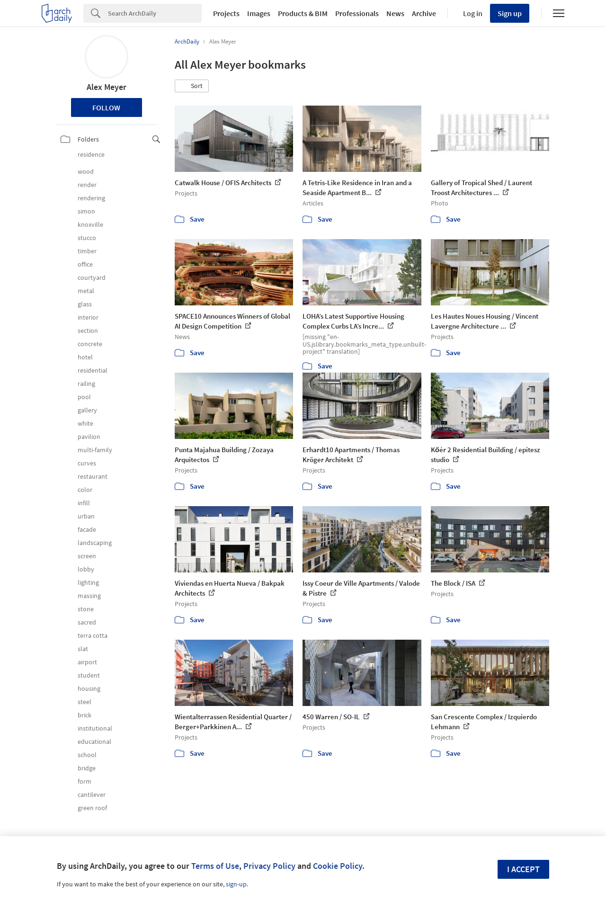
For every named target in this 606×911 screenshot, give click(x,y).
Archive (424, 13)
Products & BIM (303, 13)
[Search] (155, 13)
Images (258, 13)
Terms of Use (215, 865)
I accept (523, 869)
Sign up (510, 13)
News (395, 13)
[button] (192, 86)
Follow (106, 107)
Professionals (357, 13)
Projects (226, 13)
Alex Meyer (106, 86)
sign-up (236, 884)
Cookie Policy (337, 865)
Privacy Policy (269, 865)
